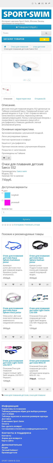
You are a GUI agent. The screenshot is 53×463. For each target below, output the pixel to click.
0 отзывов (19, 224)
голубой (10, 195)
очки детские (39, 46)
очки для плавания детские (16, 395)
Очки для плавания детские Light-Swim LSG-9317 (13, 362)
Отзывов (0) (40, 98)
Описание (8, 98)
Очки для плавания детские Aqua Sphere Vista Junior (13, 310)
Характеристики (23, 98)
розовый (10, 202)
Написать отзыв (32, 224)
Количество (7, 209)
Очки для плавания (19, 46)
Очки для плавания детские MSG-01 (39, 361)
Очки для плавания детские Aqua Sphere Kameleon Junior (13, 259)
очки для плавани (37, 395)
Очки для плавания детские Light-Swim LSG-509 (39, 310)
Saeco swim (22, 171)
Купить (26, 219)
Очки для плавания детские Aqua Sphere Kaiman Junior (39, 259)
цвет (5, 191)
